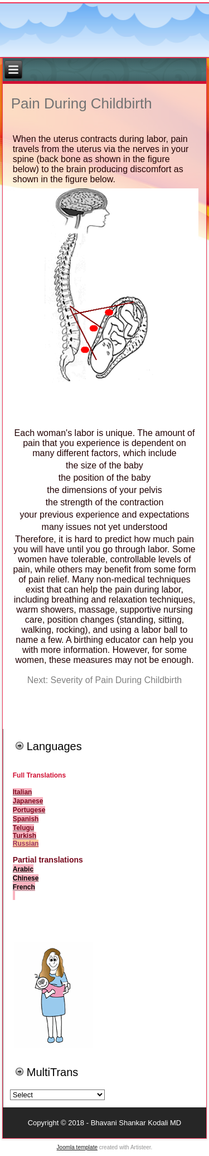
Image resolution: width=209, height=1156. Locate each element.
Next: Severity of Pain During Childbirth (104, 680)
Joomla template (77, 1147)
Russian (26, 843)
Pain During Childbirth (81, 103)
